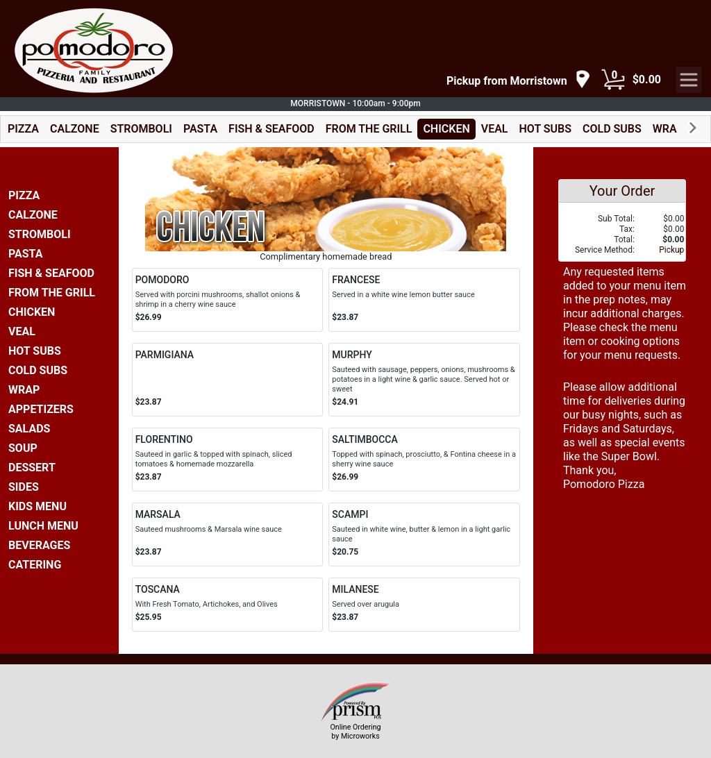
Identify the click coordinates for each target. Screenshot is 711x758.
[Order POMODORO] (228, 300)
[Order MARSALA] (228, 534)
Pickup (671, 250)
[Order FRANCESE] (424, 300)
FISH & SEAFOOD (271, 128)
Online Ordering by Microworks (355, 732)
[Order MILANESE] (424, 604)
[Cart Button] (613, 79)
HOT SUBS (545, 128)
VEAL (494, 128)
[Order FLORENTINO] (228, 459)
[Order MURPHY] (424, 380)
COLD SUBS (612, 128)
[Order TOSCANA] (228, 604)
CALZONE (74, 128)
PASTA (200, 128)
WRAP (668, 128)
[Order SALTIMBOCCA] (424, 459)
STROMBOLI (141, 128)
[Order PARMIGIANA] (228, 380)
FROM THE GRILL (369, 128)
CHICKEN (446, 128)
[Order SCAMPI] (424, 534)
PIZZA (23, 128)
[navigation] (519, 80)
